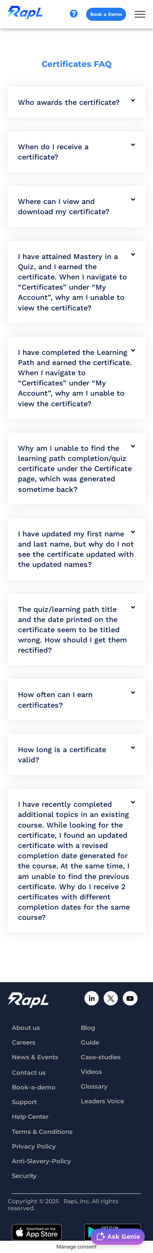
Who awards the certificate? (69, 102)
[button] (77, 102)
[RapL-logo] (28, 1000)
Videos (91, 1072)
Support (24, 1102)
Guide (90, 1042)
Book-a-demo (33, 1087)
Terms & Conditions (42, 1132)
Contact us (29, 1072)
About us (26, 1028)
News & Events (35, 1057)
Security (24, 1176)
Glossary (94, 1086)
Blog (88, 1028)
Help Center (30, 1116)
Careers (23, 1042)
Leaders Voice (102, 1101)
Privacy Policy (34, 1146)
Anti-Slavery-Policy (41, 1161)
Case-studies (101, 1057)
